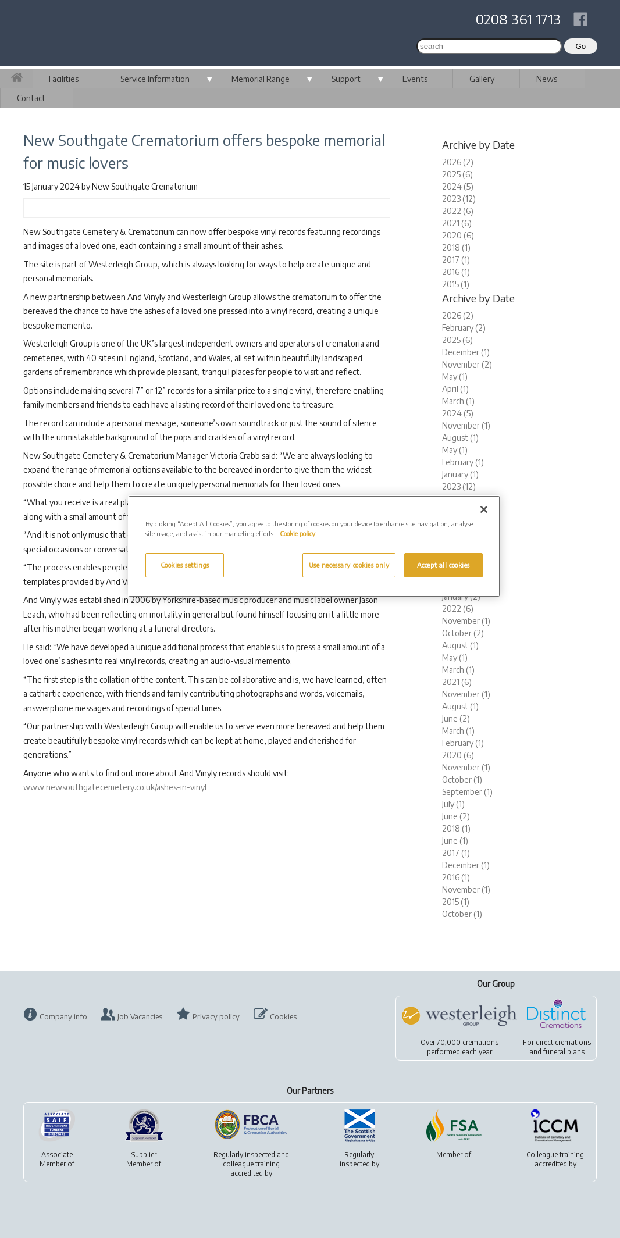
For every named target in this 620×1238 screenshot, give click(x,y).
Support (346, 79)
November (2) (467, 364)
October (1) (462, 779)
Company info (63, 1016)
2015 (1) (455, 284)
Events (414, 79)
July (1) (453, 804)
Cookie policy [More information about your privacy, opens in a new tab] (297, 533)
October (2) (463, 633)
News (546, 79)
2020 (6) (458, 235)
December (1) (466, 352)
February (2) (464, 328)
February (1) (463, 462)
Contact (31, 98)
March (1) (458, 401)
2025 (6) (457, 174)
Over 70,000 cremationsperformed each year (459, 1047)
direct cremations (563, 1042)
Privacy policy (216, 1016)
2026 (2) (457, 162)
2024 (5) (457, 186)
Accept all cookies (443, 565)
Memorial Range (260, 79)
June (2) (456, 718)
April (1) (455, 389)
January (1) (460, 474)
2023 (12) (459, 199)
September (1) (467, 792)
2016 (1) (456, 272)
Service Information (155, 79)
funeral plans (564, 1051)
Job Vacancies (139, 1016)
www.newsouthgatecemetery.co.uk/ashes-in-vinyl (114, 787)
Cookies (283, 1016)
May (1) (455, 376)
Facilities (64, 79)
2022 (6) (457, 211)
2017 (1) (456, 260)
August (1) (460, 438)
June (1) (455, 840)
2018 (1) (456, 247)
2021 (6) (457, 223)
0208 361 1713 (518, 18)
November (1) (466, 425)
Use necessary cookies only (349, 565)
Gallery (481, 79)
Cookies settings (185, 565)
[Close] (484, 509)
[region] (314, 546)
